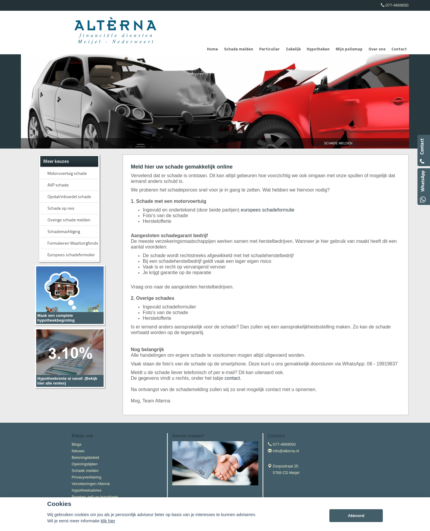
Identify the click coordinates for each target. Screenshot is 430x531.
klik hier (108, 520)
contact (232, 378)
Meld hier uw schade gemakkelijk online (182, 167)
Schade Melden (338, 143)
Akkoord (356, 515)
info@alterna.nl (286, 451)
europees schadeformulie (267, 209)
